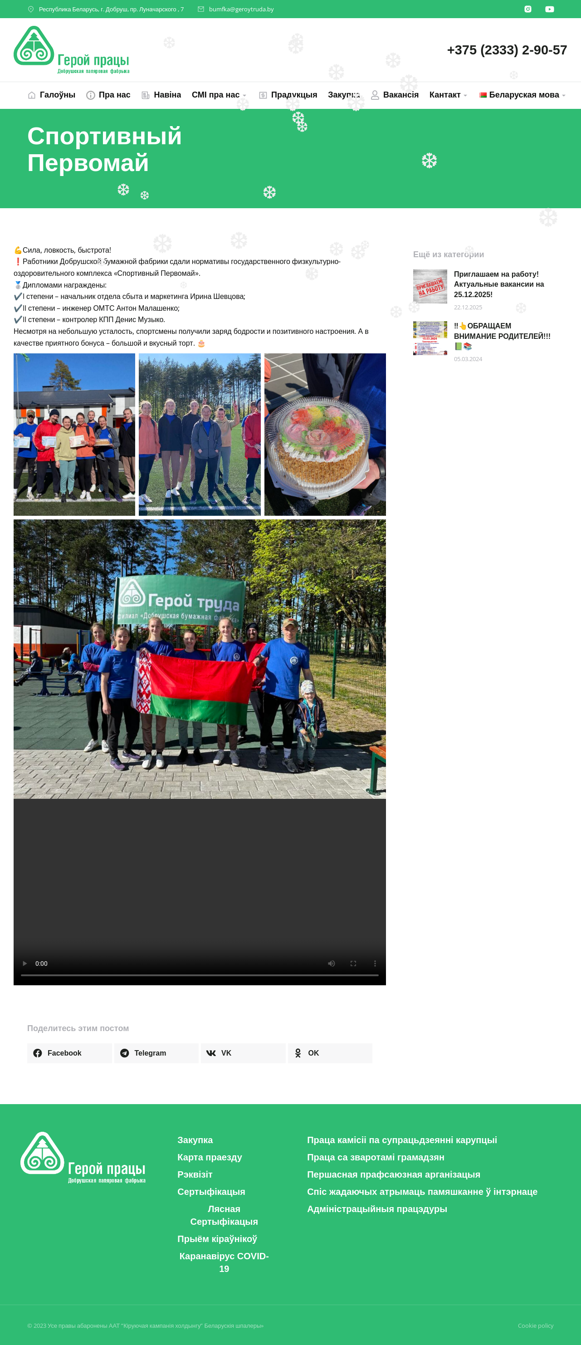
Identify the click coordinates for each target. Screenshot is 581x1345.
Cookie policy (536, 1325)
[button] (69, 1053)
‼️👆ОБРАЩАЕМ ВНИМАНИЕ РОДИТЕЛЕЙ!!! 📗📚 (502, 336)
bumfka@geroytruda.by (241, 9)
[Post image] (430, 286)
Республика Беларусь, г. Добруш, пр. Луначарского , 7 (111, 9)
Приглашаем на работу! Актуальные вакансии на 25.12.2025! (499, 284)
